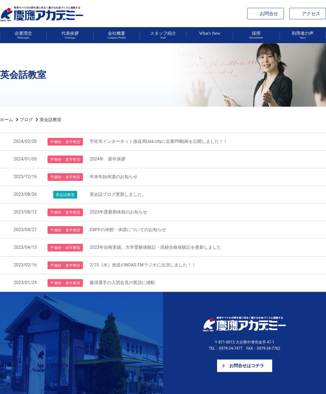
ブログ (26, 119)
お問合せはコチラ (246, 365)
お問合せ (269, 13)
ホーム (6, 119)
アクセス (311, 13)
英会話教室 (50, 119)
